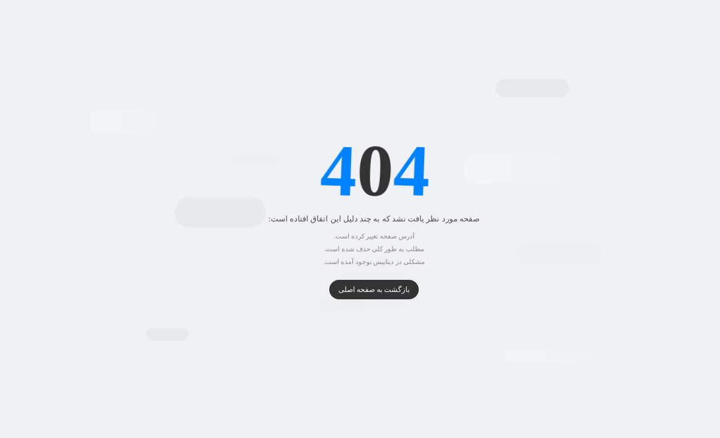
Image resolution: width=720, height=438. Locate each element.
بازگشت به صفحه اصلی (360, 289)
